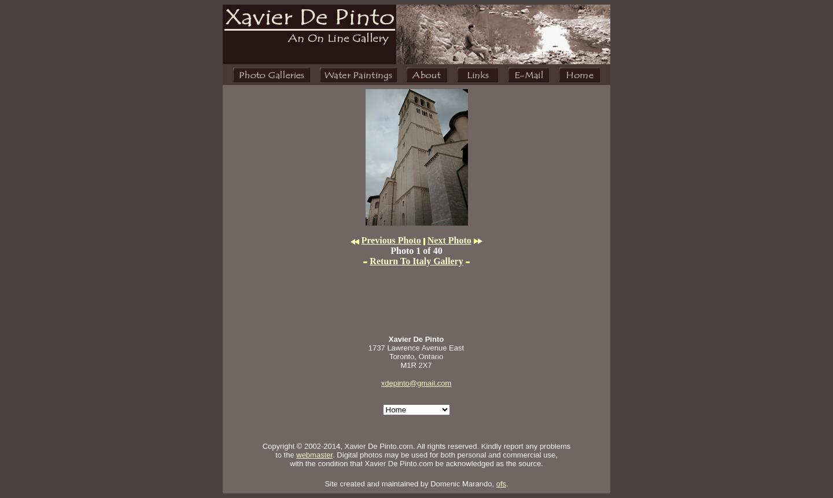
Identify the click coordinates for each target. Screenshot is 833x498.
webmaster (314, 455)
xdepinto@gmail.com (416, 383)
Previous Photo (391, 240)
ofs (501, 483)
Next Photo (449, 240)
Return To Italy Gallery (416, 261)
